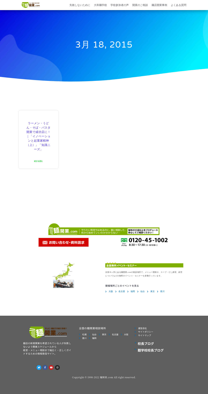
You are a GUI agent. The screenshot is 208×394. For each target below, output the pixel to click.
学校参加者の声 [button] (119, 5)
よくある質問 (178, 5)
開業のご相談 (140, 5)
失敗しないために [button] (79, 5)
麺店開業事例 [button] (159, 5)
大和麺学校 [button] (100, 5)
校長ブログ (146, 343)
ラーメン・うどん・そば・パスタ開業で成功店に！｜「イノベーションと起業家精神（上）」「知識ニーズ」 (38, 136)
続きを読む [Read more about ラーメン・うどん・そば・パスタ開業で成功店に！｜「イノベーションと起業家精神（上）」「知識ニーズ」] (38, 161)
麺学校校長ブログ (151, 350)
